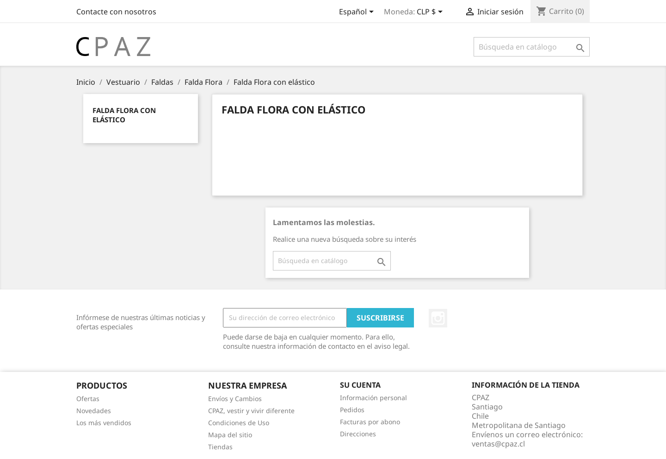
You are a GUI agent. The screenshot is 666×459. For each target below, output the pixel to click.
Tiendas (220, 446)
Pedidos (352, 409)
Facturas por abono (370, 421)
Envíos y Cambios (235, 398)
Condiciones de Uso (238, 422)
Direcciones (358, 433)
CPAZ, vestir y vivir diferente (251, 410)
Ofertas (87, 398)
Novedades (93, 410)
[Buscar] (532, 47)
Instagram (438, 318)
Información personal (373, 397)
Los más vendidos (103, 422)
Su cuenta (360, 385)
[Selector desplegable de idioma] (358, 12)
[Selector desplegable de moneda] (431, 12)
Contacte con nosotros (116, 11)
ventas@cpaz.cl (498, 444)
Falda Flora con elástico (124, 115)
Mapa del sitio (230, 434)
